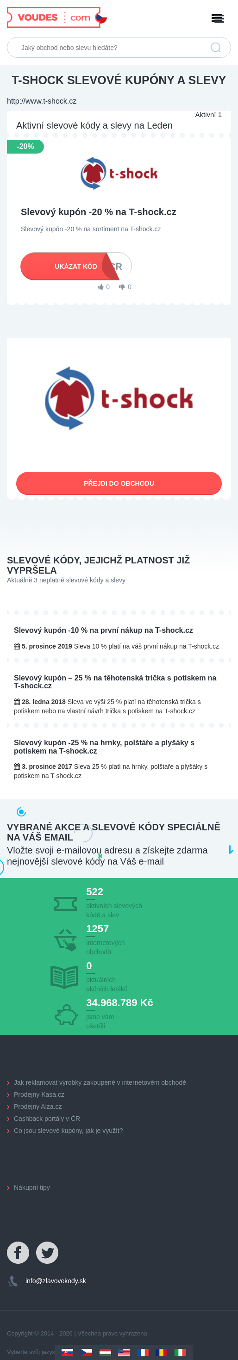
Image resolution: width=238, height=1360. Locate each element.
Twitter (47, 1253)
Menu (119, 19)
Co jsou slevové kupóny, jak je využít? (68, 1130)
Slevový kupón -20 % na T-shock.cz (98, 212)
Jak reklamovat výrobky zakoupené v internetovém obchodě (100, 1082)
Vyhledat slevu (215, 47)
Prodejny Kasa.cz (39, 1094)
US (124, 1352)
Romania (161, 1352)
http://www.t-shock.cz (41, 101)
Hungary (105, 1352)
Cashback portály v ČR (47, 1118)
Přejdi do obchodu (119, 483)
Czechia (86, 1352)
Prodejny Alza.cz (38, 1106)
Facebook (18, 1253)
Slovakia (67, 1352)
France (143, 1352)
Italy (180, 1352)
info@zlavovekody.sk (55, 1281)
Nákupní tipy (32, 1187)
